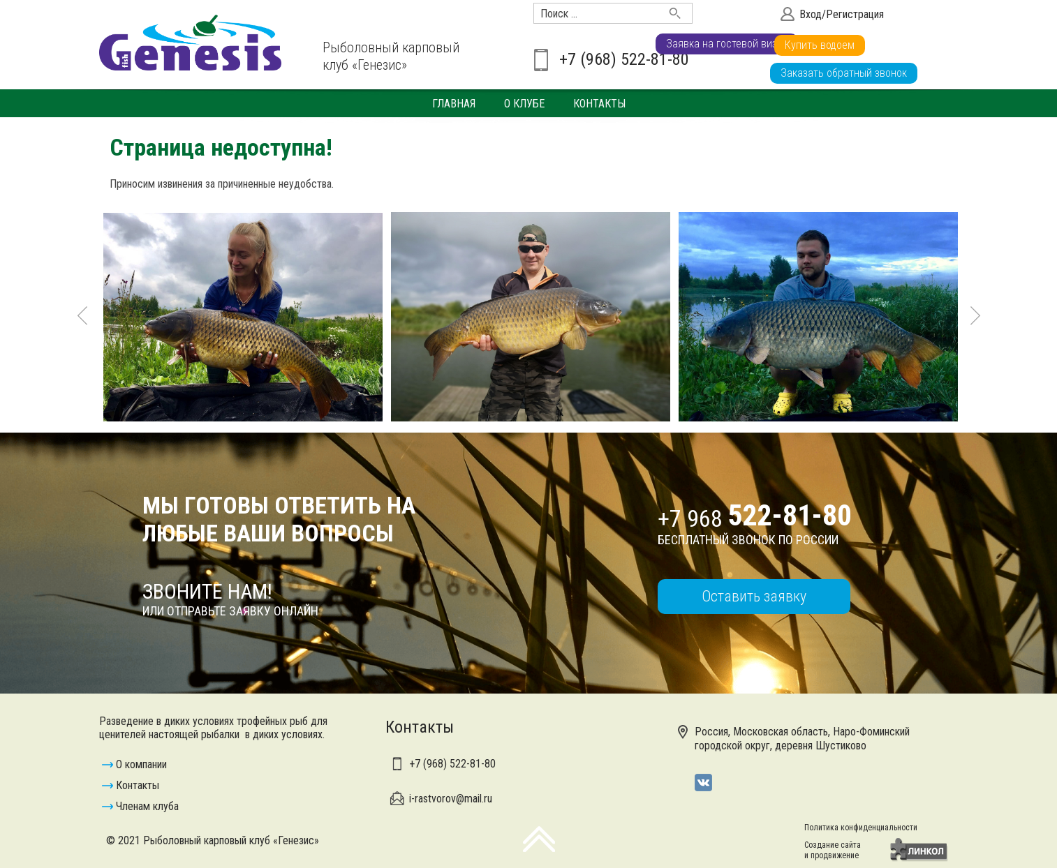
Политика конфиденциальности (860, 827)
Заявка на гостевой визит (841, 45)
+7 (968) (452, 763)
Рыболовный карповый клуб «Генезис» (391, 56)
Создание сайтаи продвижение (832, 850)
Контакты (599, 103)
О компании (141, 764)
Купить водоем (959, 45)
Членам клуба (147, 806)
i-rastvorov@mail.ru (450, 798)
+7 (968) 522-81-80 (624, 59)
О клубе (524, 103)
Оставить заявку (754, 596)
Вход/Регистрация (841, 14)
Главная (453, 103)
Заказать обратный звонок (844, 73)
